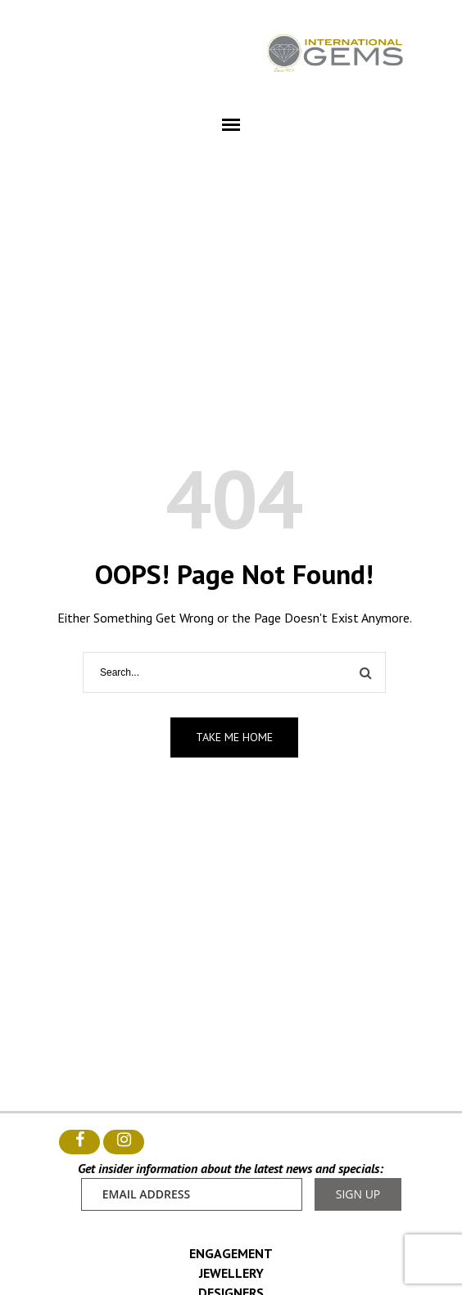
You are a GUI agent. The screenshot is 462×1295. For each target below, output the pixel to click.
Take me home (234, 737)
